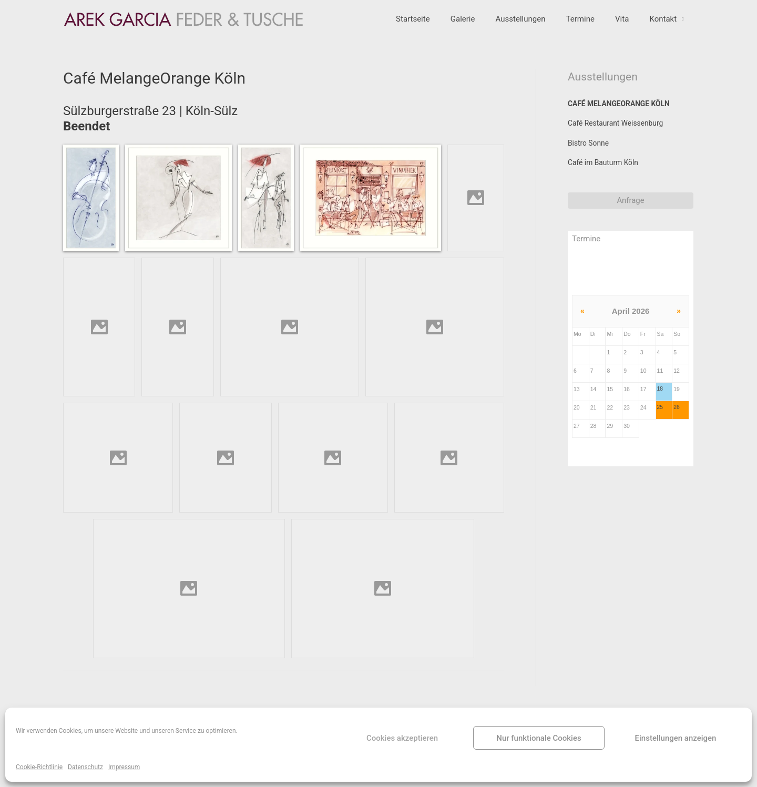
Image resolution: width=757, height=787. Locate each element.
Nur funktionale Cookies (538, 738)
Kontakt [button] (665, 25)
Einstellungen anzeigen (676, 738)
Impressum (124, 767)
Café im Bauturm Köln (606, 174)
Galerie (484, 25)
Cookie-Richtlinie (39, 767)
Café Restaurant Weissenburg (619, 132)
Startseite (439, 25)
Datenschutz (85, 767)
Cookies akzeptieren (402, 738)
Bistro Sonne (590, 153)
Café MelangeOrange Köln (623, 111)
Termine (592, 25)
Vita (629, 25)
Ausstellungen (537, 25)
